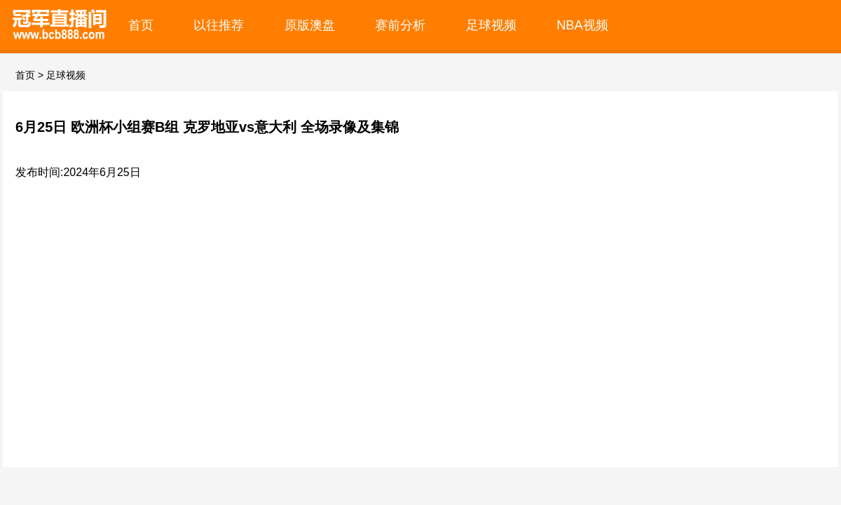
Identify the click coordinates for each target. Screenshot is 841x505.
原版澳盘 (310, 25)
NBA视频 (582, 25)
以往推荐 (218, 25)
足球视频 (491, 25)
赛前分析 (400, 25)
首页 (140, 25)
